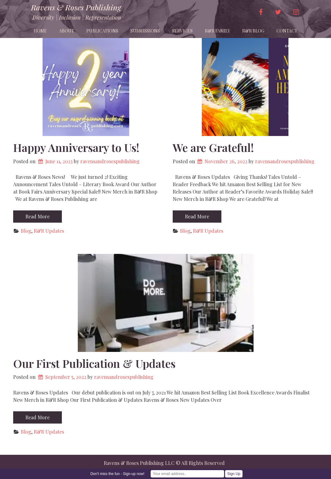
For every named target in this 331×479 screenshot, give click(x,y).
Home (40, 31)
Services (182, 31)
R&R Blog (253, 31)
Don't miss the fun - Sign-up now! (117, 474)
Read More (37, 216)
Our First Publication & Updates (94, 363)
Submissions (145, 31)
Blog (26, 231)
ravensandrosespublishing (110, 161)
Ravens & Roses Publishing (76, 7)
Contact (286, 31)
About (66, 31)
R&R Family (217, 31)
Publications (102, 31)
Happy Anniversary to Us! (76, 147)
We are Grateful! (213, 147)
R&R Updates (49, 231)
